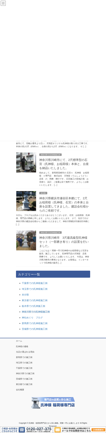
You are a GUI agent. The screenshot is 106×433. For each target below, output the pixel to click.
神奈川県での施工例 (25, 373)
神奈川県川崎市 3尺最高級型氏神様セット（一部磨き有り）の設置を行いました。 (64, 241)
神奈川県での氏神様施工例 (50, 155)
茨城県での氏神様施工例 (34, 329)
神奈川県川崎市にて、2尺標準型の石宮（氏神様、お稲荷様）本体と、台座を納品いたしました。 (64, 164)
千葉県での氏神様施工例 (34, 283)
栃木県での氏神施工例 (33, 306)
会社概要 (20, 389)
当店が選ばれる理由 (25, 352)
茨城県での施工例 (24, 379)
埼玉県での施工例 (24, 362)
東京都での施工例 (24, 384)
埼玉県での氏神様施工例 (34, 289)
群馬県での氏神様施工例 (34, 323)
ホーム (19, 341)
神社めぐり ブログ (32, 317)
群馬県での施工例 (24, 357)
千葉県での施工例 (24, 368)
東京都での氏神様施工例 (34, 300)
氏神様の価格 (22, 346)
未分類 (43, 193)
